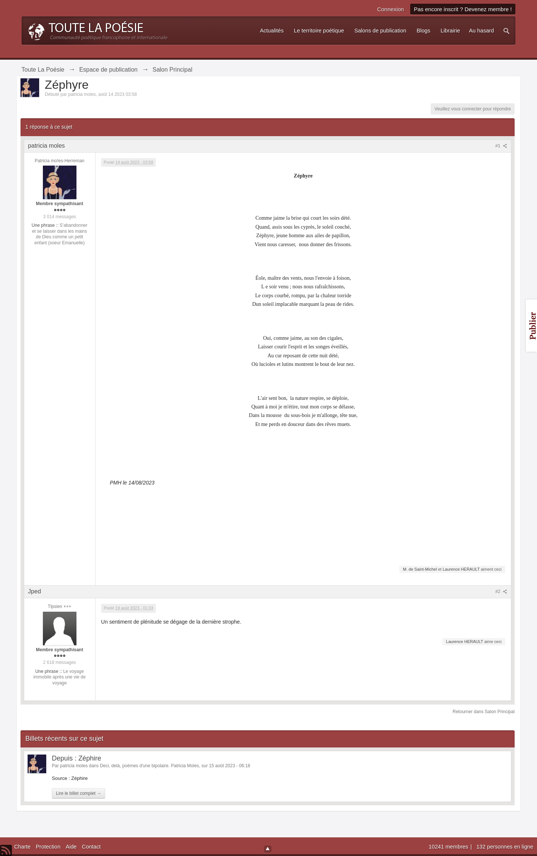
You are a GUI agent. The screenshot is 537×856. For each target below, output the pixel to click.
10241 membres (449, 847)
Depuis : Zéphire (76, 758)
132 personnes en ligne (504, 847)
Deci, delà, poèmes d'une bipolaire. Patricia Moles (149, 765)
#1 (501, 145)
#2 (501, 591)
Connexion (390, 9)
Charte (22, 847)
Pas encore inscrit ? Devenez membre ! (463, 9)
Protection (48, 847)
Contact (91, 847)
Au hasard (481, 31)
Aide (71, 847)
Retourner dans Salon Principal (484, 711)
